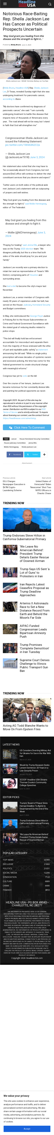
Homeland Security (41, 305)
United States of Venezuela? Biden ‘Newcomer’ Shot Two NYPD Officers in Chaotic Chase (40, 487)
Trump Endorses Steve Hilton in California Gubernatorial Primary (24, 537)
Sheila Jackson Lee (29, 447)
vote (25, 376)
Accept (27, 1129)
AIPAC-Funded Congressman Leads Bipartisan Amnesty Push (33, 631)
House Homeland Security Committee (34, 439)
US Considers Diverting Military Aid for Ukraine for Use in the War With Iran (35, 753)
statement (43, 349)
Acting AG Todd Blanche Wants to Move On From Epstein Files (25, 727)
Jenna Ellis (32, 245)
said (27, 203)
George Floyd (36, 316)
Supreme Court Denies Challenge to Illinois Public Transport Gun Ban (35, 665)
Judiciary (27, 305)
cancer (14, 439)
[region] (27, 1113)
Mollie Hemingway (38, 203)
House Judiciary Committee (15, 443)
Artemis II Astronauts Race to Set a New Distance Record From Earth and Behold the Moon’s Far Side (35, 610)
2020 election (26, 248)
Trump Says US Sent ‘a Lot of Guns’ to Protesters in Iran (35, 572)
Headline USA (22, 88)
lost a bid (11, 286)
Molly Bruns (16, 45)
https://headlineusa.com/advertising (19, 418)
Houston (34, 275)
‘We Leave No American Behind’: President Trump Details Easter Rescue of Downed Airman (34, 554)
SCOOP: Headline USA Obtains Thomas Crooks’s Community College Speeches (33, 782)
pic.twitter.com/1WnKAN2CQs (22, 144)
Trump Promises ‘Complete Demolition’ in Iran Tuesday (34, 648)
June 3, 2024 (37, 157)
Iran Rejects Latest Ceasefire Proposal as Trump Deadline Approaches (34, 590)
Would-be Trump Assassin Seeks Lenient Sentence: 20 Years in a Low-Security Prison (35, 768)
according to (9, 99)
